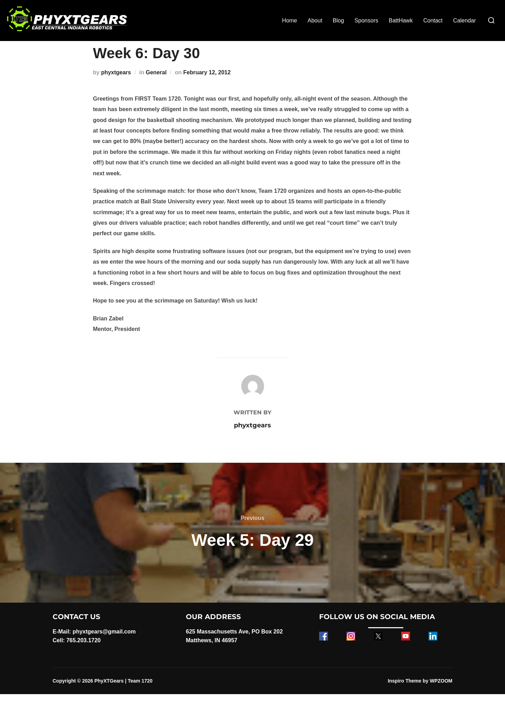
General (156, 83)
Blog (338, 20)
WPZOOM (441, 691)
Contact (433, 20)
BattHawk (400, 20)
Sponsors (366, 20)
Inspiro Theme (405, 691)
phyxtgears (116, 83)
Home (289, 20)
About (315, 20)
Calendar (464, 20)
